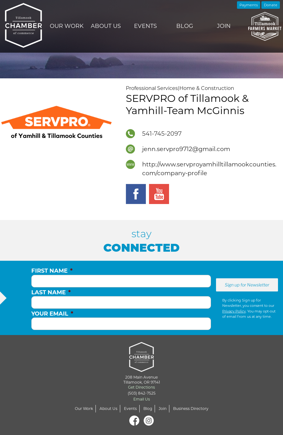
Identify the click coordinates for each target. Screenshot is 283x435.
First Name (52, 270)
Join (224, 26)
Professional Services (152, 88)
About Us (106, 26)
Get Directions (141, 387)
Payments (248, 5)
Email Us (141, 399)
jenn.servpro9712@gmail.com (186, 149)
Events (145, 26)
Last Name (51, 292)
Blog (184, 26)
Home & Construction (206, 88)
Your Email (52, 313)
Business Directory (190, 408)
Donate (270, 5)
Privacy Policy (234, 311)
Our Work (67, 26)
